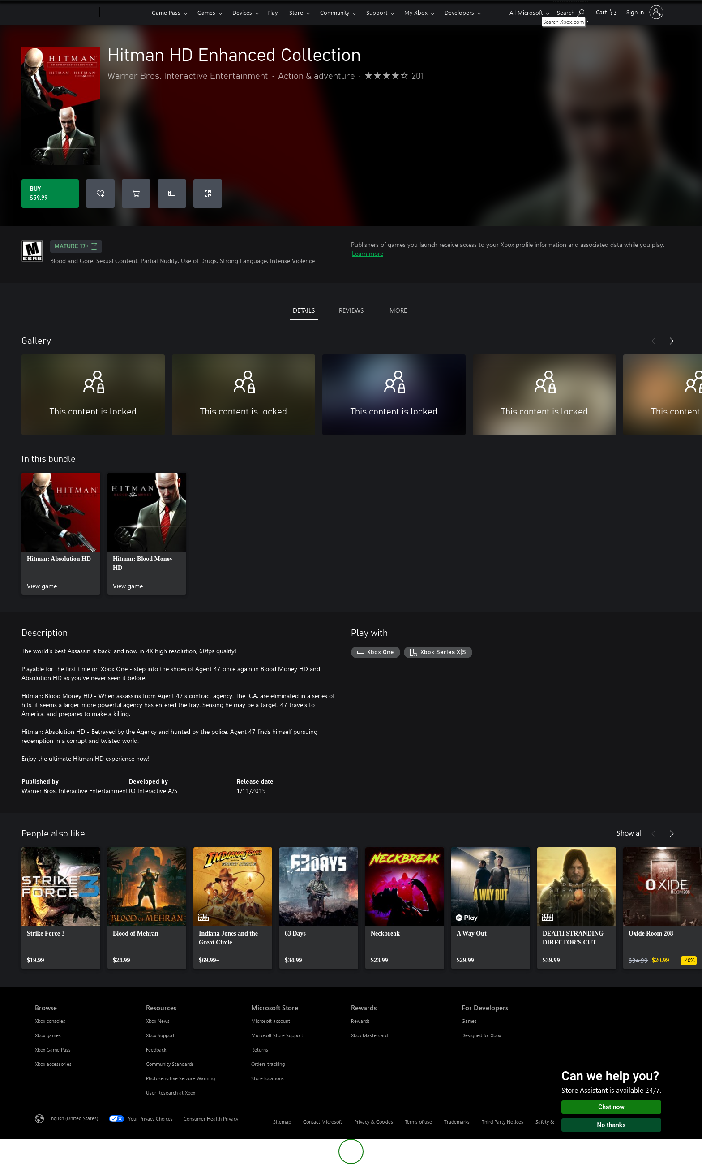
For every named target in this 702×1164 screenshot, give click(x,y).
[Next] (672, 341)
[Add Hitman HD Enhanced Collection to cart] (136, 193)
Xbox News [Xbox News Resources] (158, 1021)
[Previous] (654, 341)
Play (272, 12)
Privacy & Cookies (373, 1122)
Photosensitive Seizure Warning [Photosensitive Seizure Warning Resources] (180, 1078)
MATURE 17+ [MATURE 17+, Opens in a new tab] (76, 246)
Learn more (367, 253)
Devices (242, 12)
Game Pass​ (166, 12)
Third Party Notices (502, 1122)
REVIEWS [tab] (351, 310)
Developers (459, 12)
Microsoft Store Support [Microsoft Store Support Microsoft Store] (277, 1035)
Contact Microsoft (322, 1122)
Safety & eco (549, 1122)
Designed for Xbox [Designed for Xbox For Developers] (481, 1035)
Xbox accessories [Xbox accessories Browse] (53, 1064)
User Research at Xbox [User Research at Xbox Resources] (170, 1092)
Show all (629, 832)
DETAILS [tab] (304, 310)
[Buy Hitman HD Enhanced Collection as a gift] (172, 193)
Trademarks (457, 1122)
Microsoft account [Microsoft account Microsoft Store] (270, 1021)
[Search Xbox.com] (570, 11)
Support (376, 12)
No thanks (611, 1125)
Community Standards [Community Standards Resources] (170, 1064)
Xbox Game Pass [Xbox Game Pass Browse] (53, 1049)
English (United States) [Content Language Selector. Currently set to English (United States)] (73, 1118)
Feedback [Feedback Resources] (156, 1049)
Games (206, 12)
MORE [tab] (398, 310)
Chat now (611, 1107)
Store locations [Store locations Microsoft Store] (267, 1078)
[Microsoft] (65, 12)
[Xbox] (124, 12)
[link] (60, 534)
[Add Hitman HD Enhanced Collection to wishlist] (100, 193)
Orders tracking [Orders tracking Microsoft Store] (268, 1064)
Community (334, 12)
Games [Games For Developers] (469, 1021)
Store (296, 12)
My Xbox (416, 12)
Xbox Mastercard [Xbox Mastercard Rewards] (369, 1035)
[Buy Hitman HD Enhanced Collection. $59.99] (50, 193)
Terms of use (418, 1122)
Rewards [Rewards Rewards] (360, 1021)
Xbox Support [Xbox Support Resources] (160, 1035)
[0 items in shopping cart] (606, 11)
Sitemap (282, 1122)
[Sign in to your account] (644, 12)
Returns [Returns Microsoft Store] (259, 1049)
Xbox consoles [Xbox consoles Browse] (50, 1021)
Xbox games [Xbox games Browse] (48, 1035)
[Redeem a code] (207, 193)
